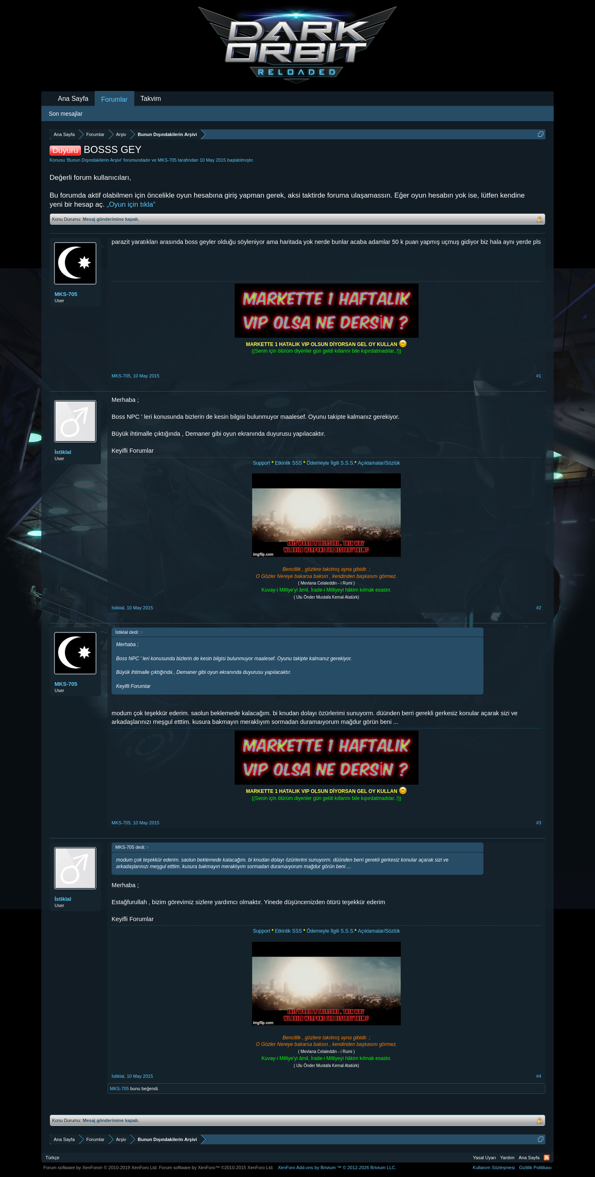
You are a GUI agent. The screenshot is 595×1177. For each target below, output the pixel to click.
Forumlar (114, 99)
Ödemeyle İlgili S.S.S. (331, 463)
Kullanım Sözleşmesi (494, 1167)
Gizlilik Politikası (535, 1167)
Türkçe (52, 1157)
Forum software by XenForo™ (216, 1167)
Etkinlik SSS (288, 463)
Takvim (150, 98)
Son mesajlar (66, 113)
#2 (538, 607)
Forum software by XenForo (100, 1167)
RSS (547, 1157)
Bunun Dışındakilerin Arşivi (94, 160)
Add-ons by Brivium (337, 1167)
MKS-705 (167, 160)
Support (262, 463)
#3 (538, 822)
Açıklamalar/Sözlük (379, 463)
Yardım (507, 1157)
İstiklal (63, 452)
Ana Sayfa (73, 98)
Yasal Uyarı (484, 1157)
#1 (538, 375)
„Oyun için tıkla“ (131, 204)
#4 (538, 1076)
